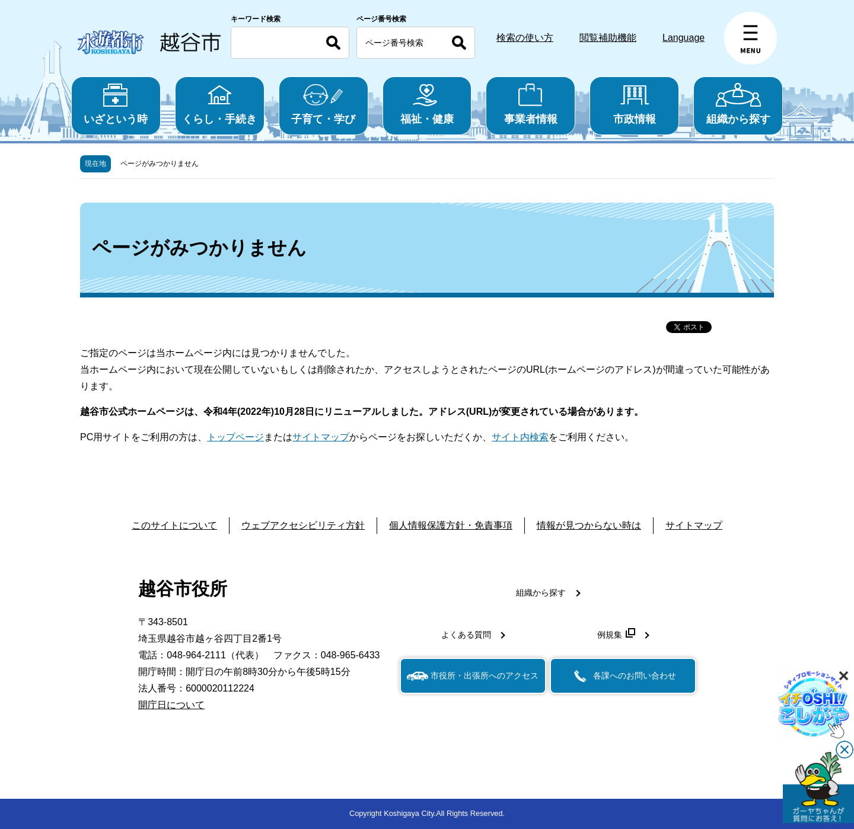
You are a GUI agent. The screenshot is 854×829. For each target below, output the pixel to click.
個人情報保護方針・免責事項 (450, 525)
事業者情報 (530, 104)
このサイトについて (174, 525)
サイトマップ (320, 437)
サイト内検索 (520, 437)
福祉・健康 (427, 104)
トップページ (235, 437)
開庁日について (171, 705)
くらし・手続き (219, 104)
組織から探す (738, 104)
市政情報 (634, 104)
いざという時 (116, 104)
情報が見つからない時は (589, 525)
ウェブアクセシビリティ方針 (303, 525)
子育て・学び (323, 104)
